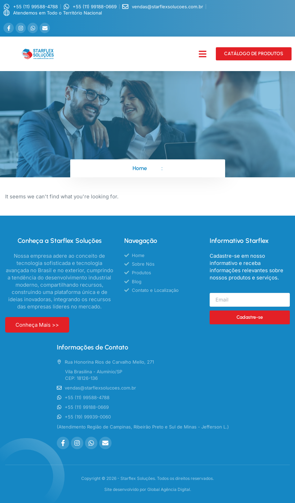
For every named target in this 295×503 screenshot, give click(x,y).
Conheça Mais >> (37, 325)
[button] (202, 54)
